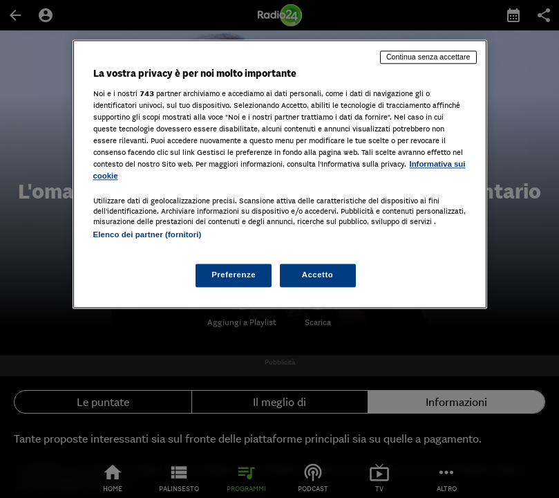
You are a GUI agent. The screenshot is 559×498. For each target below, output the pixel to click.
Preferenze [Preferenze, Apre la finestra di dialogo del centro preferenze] (233, 275)
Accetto (318, 275)
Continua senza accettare (428, 57)
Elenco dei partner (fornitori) (147, 234)
